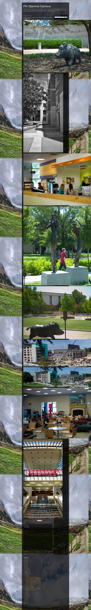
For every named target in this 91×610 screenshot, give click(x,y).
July (26, 575)
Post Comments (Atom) (30, 553)
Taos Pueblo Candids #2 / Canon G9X (31, 583)
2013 (26, 603)
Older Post (50, 551)
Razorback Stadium (31, 521)
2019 (26, 566)
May (26, 591)
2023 (26, 561)
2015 (26, 600)
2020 (26, 565)
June (27, 576)
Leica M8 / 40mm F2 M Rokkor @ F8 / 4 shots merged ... (34, 582)
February (27, 595)
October (27, 571)
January (27, 596)
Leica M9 (27, 521)
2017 (26, 598)
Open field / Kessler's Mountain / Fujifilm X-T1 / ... (33, 587)
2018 (26, 567)
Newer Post (25, 551)
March (27, 594)
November (27, 570)
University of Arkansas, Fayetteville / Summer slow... (33, 578)
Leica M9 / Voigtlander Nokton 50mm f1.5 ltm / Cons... (33, 577)
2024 (26, 560)
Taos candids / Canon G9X (30, 586)
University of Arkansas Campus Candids (40, 521)
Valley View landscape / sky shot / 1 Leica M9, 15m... (33, 581)
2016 (26, 599)
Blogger (49, 607)
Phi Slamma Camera (37, 6)
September (27, 572)
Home (38, 551)
